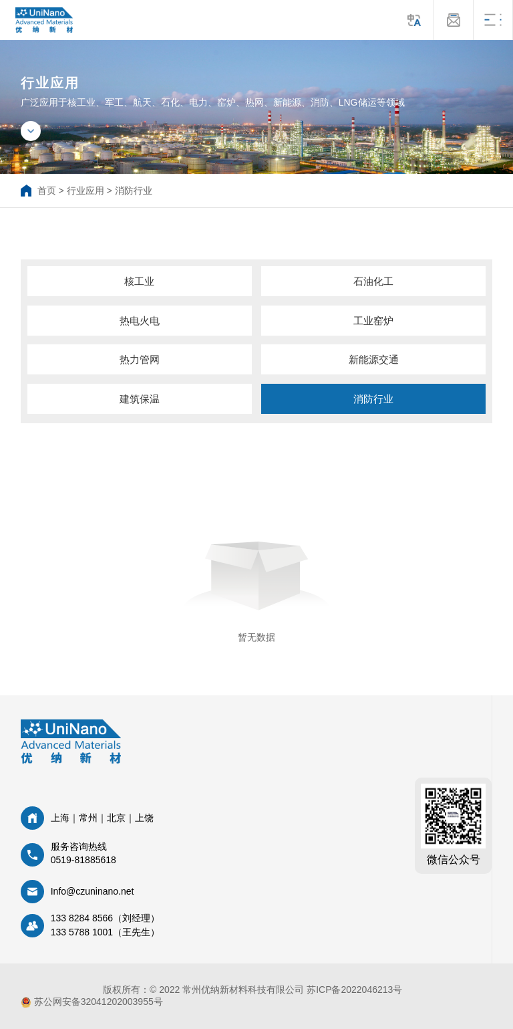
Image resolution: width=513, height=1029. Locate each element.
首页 (46, 190)
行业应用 (85, 190)
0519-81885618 (83, 859)
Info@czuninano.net (92, 891)
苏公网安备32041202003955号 (92, 1002)
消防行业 (133, 190)
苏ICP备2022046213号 (354, 989)
